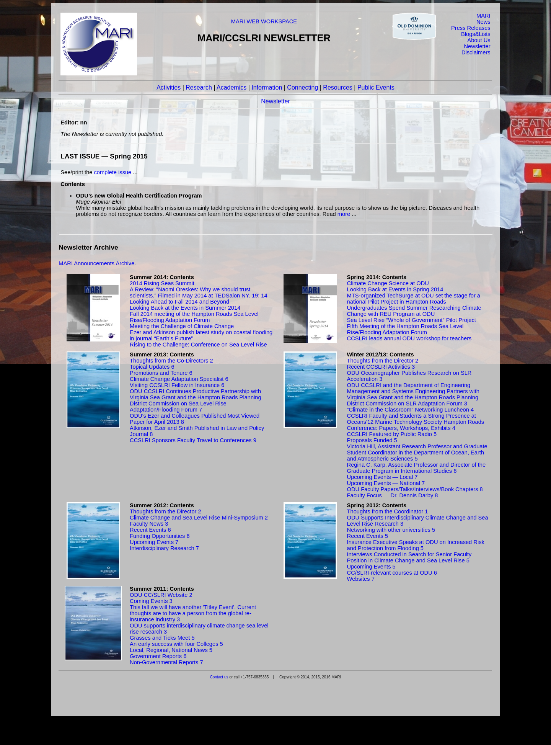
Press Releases (471, 28)
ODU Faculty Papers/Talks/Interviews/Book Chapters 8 (415, 489)
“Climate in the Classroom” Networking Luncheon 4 (410, 410)
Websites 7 (361, 579)
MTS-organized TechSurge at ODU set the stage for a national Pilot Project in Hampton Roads (413, 298)
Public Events (376, 87)
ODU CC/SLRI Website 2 (161, 595)
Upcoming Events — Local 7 (382, 477)
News (483, 22)
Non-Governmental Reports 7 (166, 662)
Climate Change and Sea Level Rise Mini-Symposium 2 (199, 518)
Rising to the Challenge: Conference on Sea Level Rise (198, 344)
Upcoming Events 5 (371, 567)
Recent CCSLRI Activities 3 (381, 367)
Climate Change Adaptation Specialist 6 (179, 379)
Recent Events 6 (150, 530)
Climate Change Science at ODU (388, 283)
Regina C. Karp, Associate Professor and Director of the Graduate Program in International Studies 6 (416, 468)
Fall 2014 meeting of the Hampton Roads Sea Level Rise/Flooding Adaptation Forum (194, 317)
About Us (478, 40)
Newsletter (477, 46)
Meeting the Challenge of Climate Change (182, 326)
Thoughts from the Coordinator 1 (387, 511)
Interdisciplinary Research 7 (164, 548)
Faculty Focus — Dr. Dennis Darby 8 (392, 495)
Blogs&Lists (476, 34)
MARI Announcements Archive (96, 263)
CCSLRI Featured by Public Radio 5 (392, 434)
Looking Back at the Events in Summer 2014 (185, 308)
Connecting (302, 87)
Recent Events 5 (367, 536)
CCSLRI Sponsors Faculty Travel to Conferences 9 (193, 440)
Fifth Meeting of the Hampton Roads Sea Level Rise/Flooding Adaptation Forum (405, 329)
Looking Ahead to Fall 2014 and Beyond (179, 302)
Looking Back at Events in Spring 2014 (395, 289)
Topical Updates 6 (152, 367)
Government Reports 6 (158, 656)
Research (199, 87)
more (343, 214)
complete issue (113, 172)
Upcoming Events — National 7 (386, 483)
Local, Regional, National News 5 (171, 650)
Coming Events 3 (151, 601)
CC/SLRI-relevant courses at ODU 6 (392, 573)
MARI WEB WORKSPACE (264, 21)
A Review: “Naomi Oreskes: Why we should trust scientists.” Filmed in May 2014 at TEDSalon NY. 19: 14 (198, 292)
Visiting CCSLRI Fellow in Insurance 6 (177, 385)
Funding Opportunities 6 (159, 536)
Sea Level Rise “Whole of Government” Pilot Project (411, 320)
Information (266, 87)
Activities (168, 87)
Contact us (219, 677)
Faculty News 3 (149, 524)
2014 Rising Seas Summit (162, 283)
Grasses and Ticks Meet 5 (162, 638)
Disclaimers (476, 52)
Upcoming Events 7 (154, 542)
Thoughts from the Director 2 (383, 361)
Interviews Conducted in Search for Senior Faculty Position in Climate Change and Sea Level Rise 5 (409, 557)
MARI (483, 16)
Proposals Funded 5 (372, 440)
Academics (231, 87)
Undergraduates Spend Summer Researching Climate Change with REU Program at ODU (414, 311)
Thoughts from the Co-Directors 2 (171, 361)
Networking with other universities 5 (391, 530)
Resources (337, 87)
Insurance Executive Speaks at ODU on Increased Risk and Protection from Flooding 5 (415, 545)
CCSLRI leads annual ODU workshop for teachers (409, 338)
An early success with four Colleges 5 (176, 644)
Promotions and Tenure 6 (161, 373)
